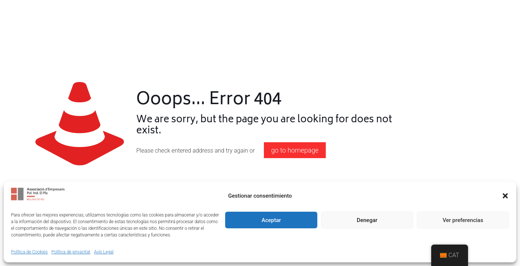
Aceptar (271, 220)
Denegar (367, 220)
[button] (505, 196)
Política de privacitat (70, 252)
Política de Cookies (29, 252)
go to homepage (295, 150)
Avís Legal (104, 252)
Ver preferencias (463, 220)
